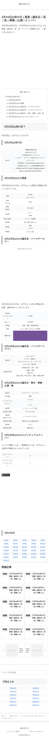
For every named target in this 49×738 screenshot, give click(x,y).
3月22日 (15, 554)
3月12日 (15, 547)
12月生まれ (36, 705)
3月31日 (6, 560)
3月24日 (33, 554)
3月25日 (42, 554)
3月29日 (33, 557)
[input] (24, 672)
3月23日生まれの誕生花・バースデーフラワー (25, 110)
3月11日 (6, 547)
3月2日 (15, 540)
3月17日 (15, 550)
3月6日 (6, 543)
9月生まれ (13, 701)
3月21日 (6, 554)
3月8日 (24, 543)
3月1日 (6, 540)
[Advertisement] (24, 61)
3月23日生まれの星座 (16, 103)
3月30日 (42, 557)
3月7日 (15, 543)
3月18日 (24, 550)
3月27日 (15, 557)
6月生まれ (36, 695)
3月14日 (33, 547)
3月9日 (33, 543)
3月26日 (6, 557)
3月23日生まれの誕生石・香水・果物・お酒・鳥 (26, 113)
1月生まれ (13, 688)
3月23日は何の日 (14, 100)
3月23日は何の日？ (14, 96)
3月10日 (42, 543)
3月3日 (24, 540)
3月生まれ (5, 475)
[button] (45, 672)
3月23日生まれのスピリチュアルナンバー (23, 117)
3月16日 (6, 550)
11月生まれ (13, 705)
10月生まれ (36, 701)
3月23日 (24, 554)
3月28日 (24, 557)
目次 (21, 92)
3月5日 (43, 540)
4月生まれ (36, 691)
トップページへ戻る (12, 731)
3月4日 (33, 540)
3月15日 (42, 547)
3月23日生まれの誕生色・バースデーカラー (24, 107)
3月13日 (24, 547)
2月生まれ (36, 688)
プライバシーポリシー (36, 731)
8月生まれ (36, 698)
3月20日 (42, 550)
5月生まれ (13, 695)
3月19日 (33, 550)
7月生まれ (13, 698)
